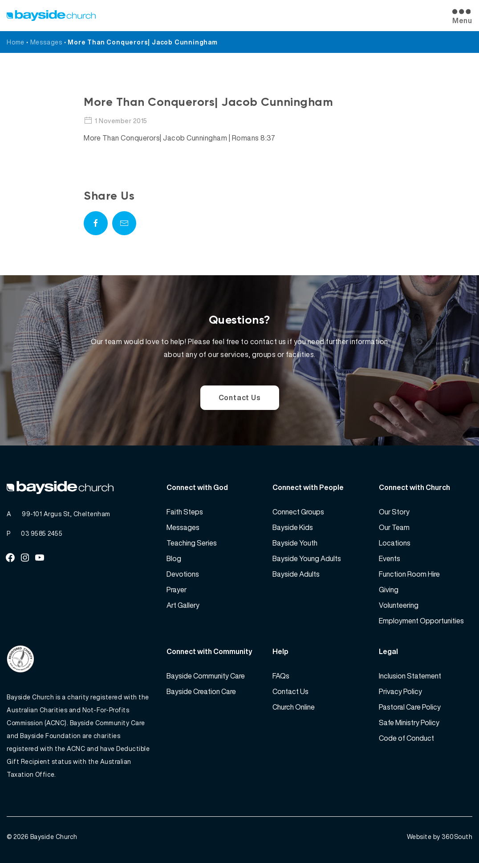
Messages (46, 42)
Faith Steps (184, 511)
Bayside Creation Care (201, 691)
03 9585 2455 (41, 533)
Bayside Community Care (205, 675)
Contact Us (240, 397)
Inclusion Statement (410, 675)
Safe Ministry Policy (409, 722)
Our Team (394, 527)
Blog (173, 558)
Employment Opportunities (421, 620)
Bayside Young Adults (306, 558)
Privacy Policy (400, 691)
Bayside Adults (296, 574)
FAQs (280, 675)
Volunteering (398, 605)
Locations (394, 543)
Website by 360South (440, 836)
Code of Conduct (406, 738)
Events (389, 558)
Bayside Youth (294, 543)
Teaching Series (191, 543)
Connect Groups (298, 511)
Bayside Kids (292, 527)
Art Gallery (182, 605)
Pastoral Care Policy (410, 707)
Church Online (293, 707)
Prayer (176, 589)
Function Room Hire (409, 574)
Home (15, 42)
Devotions (182, 574)
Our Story (394, 511)
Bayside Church (53, 836)
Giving (388, 589)
